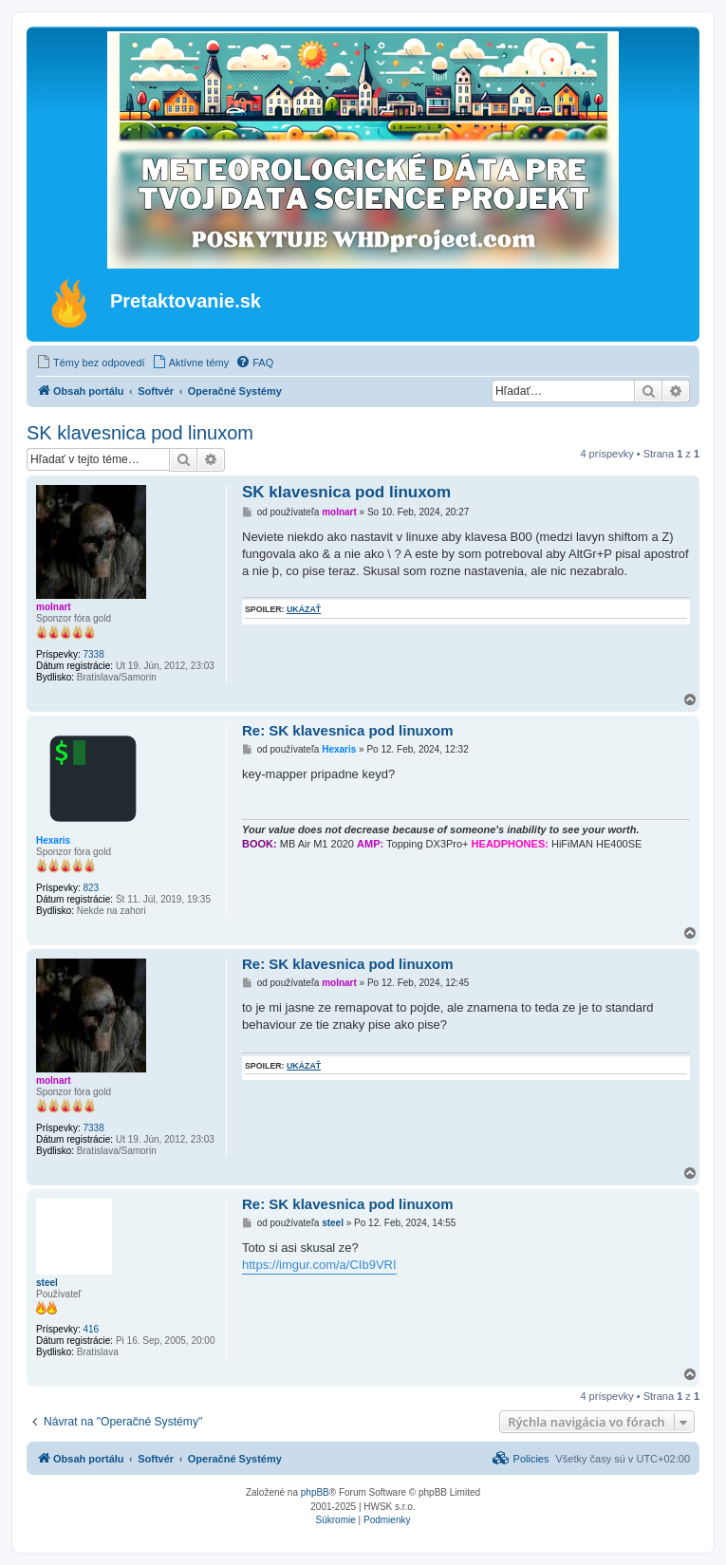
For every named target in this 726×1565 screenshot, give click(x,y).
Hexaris (53, 840)
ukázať (304, 609)
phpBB (315, 1492)
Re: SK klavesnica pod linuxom (348, 730)
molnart (53, 607)
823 (91, 888)
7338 (93, 654)
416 (91, 1329)
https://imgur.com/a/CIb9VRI (319, 1265)
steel (47, 1282)
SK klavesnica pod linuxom (140, 432)
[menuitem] (90, 362)
